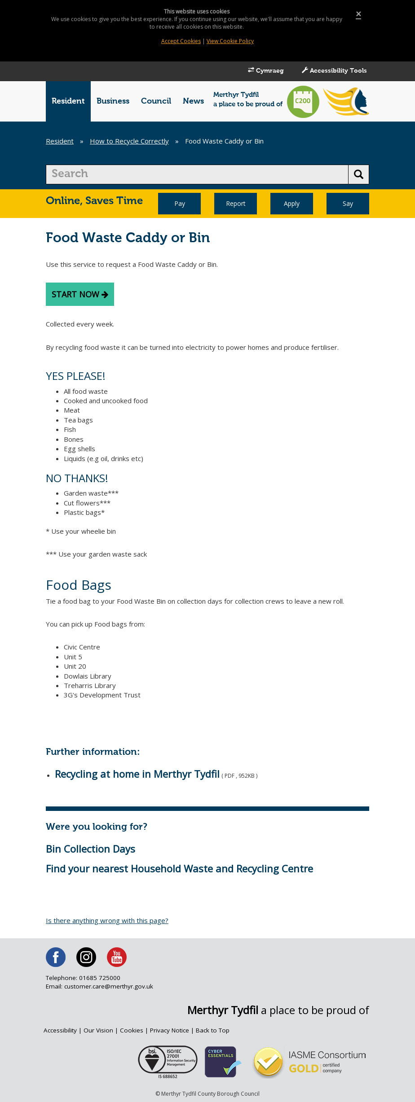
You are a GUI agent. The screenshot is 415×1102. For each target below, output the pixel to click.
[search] (197, 174)
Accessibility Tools (334, 70)
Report (236, 203)
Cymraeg (266, 70)
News (193, 101)
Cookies (131, 1030)
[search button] (358, 174)
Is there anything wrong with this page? (107, 920)
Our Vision (98, 1030)
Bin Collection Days (90, 848)
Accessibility (60, 1030)
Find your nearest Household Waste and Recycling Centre (179, 868)
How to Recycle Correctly (129, 140)
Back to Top (213, 1030)
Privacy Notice (169, 1030)
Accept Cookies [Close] (181, 41)
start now (80, 294)
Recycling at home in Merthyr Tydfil (137, 773)
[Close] (358, 14)
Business (113, 101)
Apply (292, 203)
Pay (179, 203)
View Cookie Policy (230, 41)
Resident (68, 101)
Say (348, 203)
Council (156, 101)
